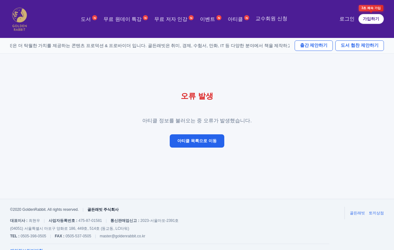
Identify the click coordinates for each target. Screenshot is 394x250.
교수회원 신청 (271, 18)
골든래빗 (357, 213)
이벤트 (210, 18)
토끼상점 (376, 213)
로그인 (347, 18)
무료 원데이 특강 (125, 18)
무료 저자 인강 (174, 18)
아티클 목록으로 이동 (196, 140)
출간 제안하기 (314, 45)
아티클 (238, 18)
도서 (89, 18)
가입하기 (371, 18)
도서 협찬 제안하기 (360, 45)
